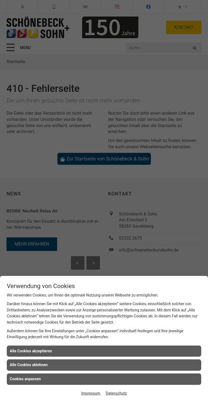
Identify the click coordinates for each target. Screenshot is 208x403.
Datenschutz (116, 393)
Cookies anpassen (25, 379)
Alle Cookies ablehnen (29, 365)
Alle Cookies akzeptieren (31, 351)
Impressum (90, 393)
